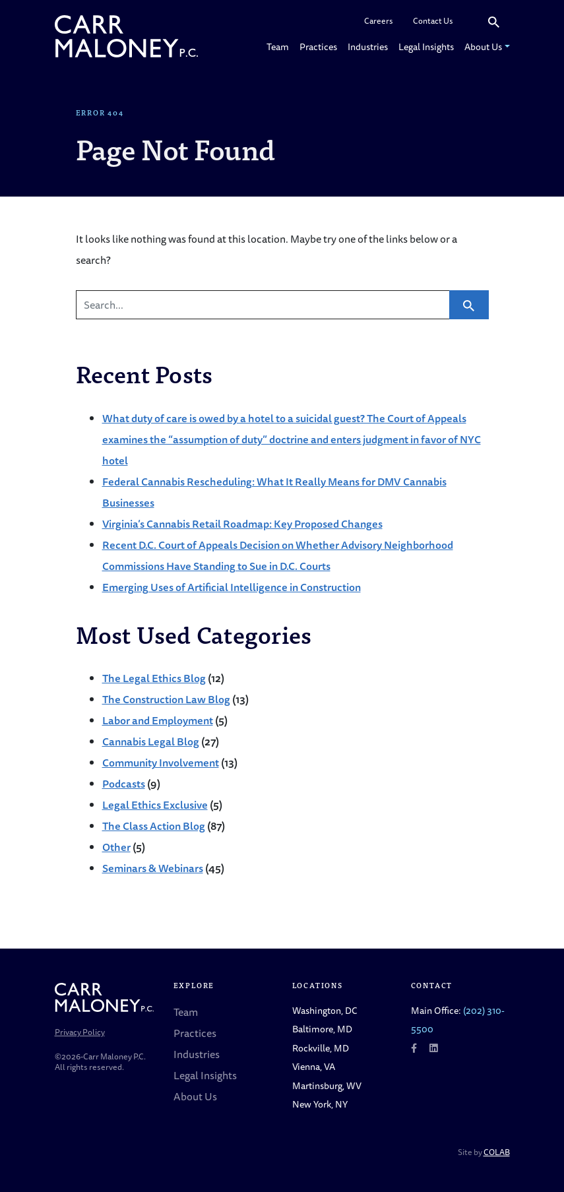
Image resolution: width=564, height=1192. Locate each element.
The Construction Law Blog (166, 699)
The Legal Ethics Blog (154, 678)
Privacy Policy (80, 1032)
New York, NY (320, 1104)
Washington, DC (325, 1010)
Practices (318, 46)
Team (277, 46)
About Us (483, 46)
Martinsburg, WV (326, 1085)
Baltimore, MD (322, 1028)
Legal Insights (426, 46)
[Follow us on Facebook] (414, 1047)
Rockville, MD (320, 1047)
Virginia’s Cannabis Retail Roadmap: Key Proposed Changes (242, 523)
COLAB (497, 1152)
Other (116, 847)
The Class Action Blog (153, 825)
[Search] (470, 21)
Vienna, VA (313, 1066)
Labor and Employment (157, 720)
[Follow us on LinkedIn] (433, 1047)
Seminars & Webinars (152, 868)
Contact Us (433, 21)
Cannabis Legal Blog (150, 741)
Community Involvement (160, 762)
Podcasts (123, 783)
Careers (378, 21)
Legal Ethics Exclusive (155, 804)
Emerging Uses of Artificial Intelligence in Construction (231, 587)
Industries (368, 46)
